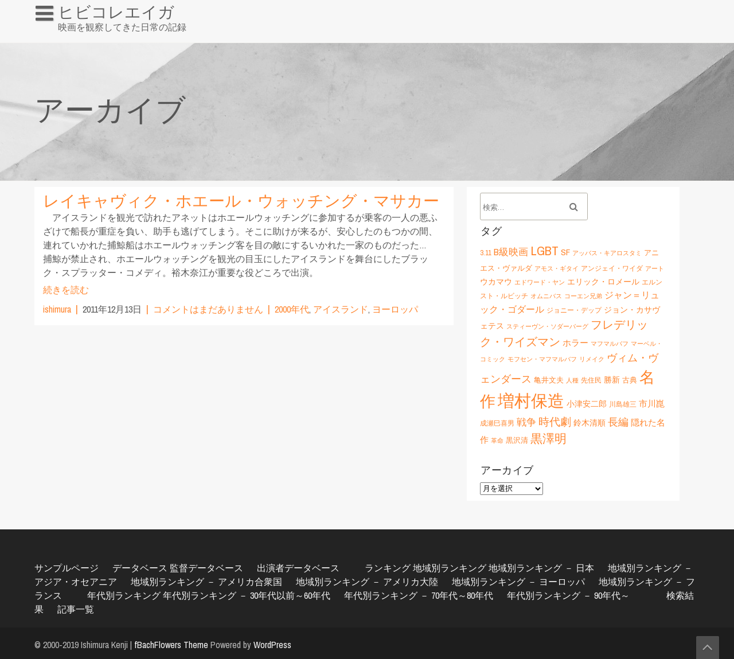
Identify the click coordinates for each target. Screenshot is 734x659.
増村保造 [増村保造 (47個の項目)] (531, 400)
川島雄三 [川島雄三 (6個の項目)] (623, 404)
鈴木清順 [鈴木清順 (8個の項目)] (589, 422)
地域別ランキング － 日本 (541, 567)
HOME (52, 36)
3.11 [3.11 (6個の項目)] (485, 253)
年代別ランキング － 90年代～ (568, 595)
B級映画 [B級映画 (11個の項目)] (511, 251)
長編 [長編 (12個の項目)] (618, 421)
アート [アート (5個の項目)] (654, 268)
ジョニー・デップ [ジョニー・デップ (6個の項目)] (574, 310)
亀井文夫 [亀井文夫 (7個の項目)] (549, 380)
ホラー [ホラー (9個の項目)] (575, 343)
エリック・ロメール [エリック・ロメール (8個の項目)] (603, 281)
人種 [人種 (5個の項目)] (572, 380)
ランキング (388, 567)
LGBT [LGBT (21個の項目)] (544, 250)
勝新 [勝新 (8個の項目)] (612, 379)
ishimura (57, 309)
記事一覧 (75, 609)
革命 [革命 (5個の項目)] (497, 440)
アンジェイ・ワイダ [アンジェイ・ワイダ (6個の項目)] (612, 268)
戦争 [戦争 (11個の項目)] (526, 422)
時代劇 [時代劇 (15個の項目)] (554, 421)
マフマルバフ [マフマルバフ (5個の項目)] (609, 344)
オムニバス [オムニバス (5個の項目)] (546, 296)
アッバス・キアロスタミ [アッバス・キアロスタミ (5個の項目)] (607, 253)
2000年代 (292, 309)
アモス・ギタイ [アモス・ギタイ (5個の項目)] (556, 268)
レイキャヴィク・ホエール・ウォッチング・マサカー (241, 201)
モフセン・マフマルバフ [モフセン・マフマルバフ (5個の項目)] (542, 359)
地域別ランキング (449, 567)
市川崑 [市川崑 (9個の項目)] (652, 403)
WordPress (272, 644)
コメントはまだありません (208, 309)
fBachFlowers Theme (171, 644)
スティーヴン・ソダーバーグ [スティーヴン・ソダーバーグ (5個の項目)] (547, 326)
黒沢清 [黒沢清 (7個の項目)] (517, 440)
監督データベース (206, 567)
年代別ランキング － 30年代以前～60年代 (246, 595)
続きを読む (66, 289)
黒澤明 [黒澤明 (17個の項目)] (548, 438)
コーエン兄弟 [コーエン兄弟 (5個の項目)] (583, 296)
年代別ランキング (124, 595)
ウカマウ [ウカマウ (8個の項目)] (496, 281)
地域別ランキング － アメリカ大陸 (367, 581)
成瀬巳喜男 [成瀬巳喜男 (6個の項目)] (497, 423)
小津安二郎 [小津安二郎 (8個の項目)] (587, 403)
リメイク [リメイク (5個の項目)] (591, 359)
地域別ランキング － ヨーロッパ (518, 581)
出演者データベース (298, 567)
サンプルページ (66, 567)
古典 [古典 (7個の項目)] (629, 380)
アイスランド (340, 309)
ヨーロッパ (395, 309)
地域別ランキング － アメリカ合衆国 (206, 581)
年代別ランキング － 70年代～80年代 (418, 595)
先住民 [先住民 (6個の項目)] (591, 380)
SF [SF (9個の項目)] (565, 252)
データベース (139, 567)
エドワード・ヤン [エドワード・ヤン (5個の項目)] (539, 282)
